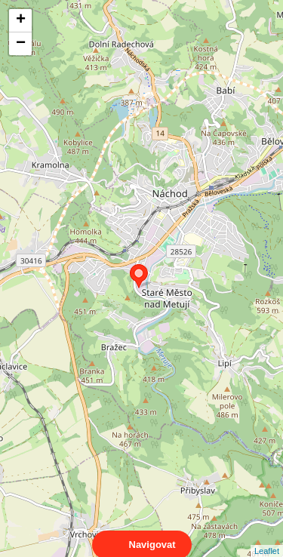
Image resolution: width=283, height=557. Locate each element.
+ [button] (21, 20)
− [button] (21, 43)
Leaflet (266, 537)
